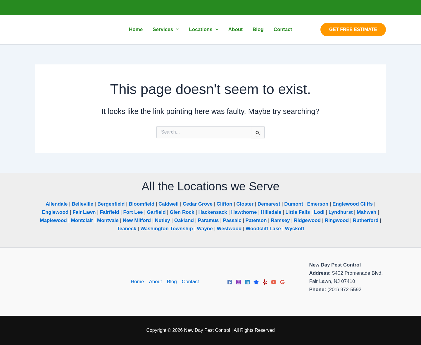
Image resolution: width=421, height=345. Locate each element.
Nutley (162, 220)
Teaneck (127, 228)
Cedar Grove (198, 204)
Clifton (224, 204)
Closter (245, 204)
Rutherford (366, 220)
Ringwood (337, 220)
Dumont (293, 204)
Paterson (256, 220)
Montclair (82, 220)
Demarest (269, 204)
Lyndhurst (341, 212)
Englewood (55, 212)
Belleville (82, 204)
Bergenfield (111, 204)
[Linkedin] (247, 282)
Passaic (232, 220)
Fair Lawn (84, 212)
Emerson (317, 204)
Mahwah (366, 212)
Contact (190, 281)
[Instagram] (238, 282)
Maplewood (53, 220)
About (155, 281)
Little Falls (297, 212)
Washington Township (166, 228)
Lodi (319, 212)
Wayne (205, 228)
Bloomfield (141, 204)
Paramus (208, 220)
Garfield (156, 212)
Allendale (57, 204)
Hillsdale (271, 212)
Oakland (184, 220)
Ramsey (280, 220)
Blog (172, 281)
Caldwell (168, 204)
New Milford (137, 220)
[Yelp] (265, 282)
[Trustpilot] (256, 282)
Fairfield (109, 212)
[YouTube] (273, 282)
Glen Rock (182, 212)
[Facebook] (229, 282)
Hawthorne (244, 212)
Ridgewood (307, 220)
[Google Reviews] (282, 282)
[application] (176, 29)
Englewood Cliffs (352, 204)
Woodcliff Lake (263, 228)
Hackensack (212, 212)
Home (137, 281)
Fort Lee (133, 212)
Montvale (108, 220)
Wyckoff (294, 228)
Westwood (229, 228)
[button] (353, 29)
